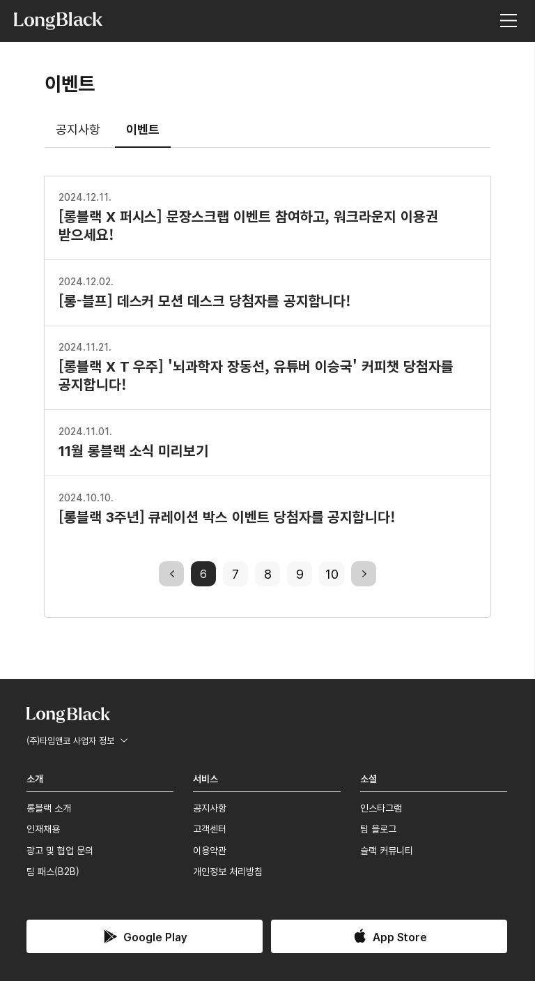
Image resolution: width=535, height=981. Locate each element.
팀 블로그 (378, 828)
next (363, 573)
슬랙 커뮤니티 (386, 850)
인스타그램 (381, 807)
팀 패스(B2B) (52, 871)
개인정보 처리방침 (228, 871)
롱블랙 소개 (48, 807)
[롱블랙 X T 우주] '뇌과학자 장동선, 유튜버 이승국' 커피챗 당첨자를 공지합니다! (256, 366)
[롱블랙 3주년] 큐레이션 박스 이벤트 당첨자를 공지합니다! (227, 507)
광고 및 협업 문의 (59, 850)
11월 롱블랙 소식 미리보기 (133, 441)
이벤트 (143, 128)
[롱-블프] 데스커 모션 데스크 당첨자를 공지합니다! (205, 291)
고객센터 (209, 828)
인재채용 (43, 828)
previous (171, 573)
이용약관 (209, 850)
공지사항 (78, 128)
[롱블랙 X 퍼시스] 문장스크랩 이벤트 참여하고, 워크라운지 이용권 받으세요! (248, 216)
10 (332, 573)
